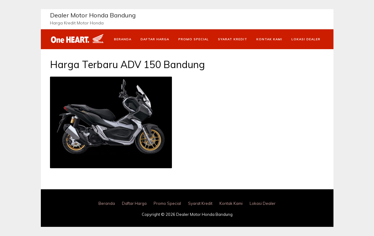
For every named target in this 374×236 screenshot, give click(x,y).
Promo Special (193, 39)
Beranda (122, 39)
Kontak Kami (269, 39)
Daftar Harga (155, 39)
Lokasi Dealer (305, 39)
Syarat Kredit (232, 39)
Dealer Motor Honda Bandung (93, 15)
